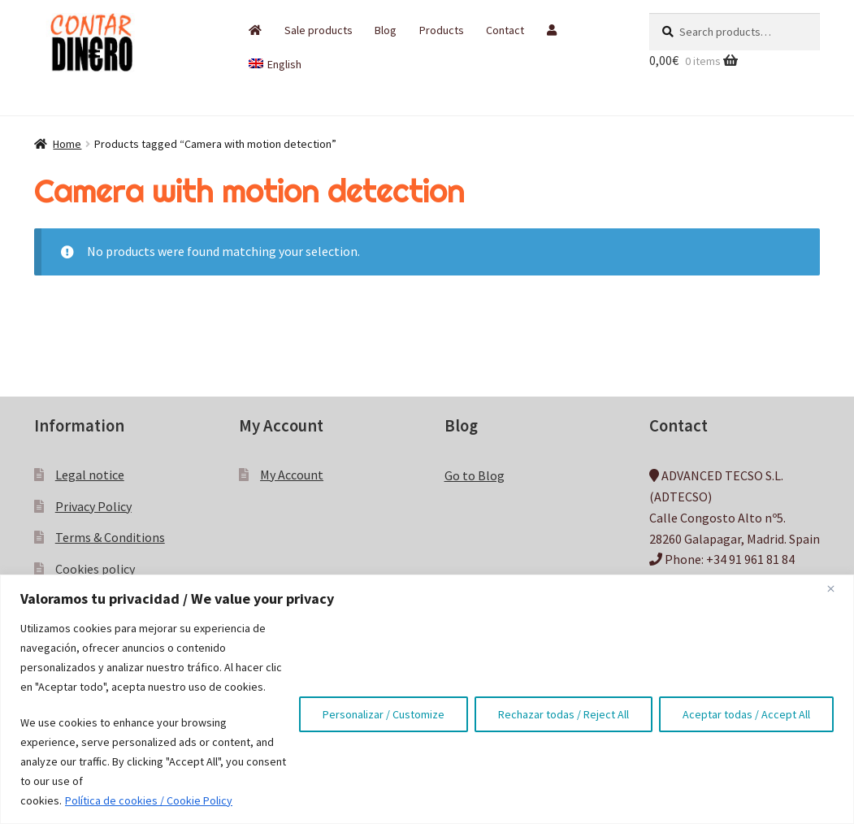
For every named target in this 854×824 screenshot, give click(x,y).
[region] (427, 699)
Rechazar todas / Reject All (563, 714)
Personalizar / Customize (383, 714)
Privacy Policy (93, 506)
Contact (505, 30)
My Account (291, 474)
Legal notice (89, 474)
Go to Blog (474, 475)
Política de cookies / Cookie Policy (148, 800)
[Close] (837, 588)
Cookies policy (95, 569)
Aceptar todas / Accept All (746, 714)
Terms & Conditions (110, 537)
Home (67, 144)
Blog (386, 30)
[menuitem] (275, 64)
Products (441, 30)
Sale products (318, 30)
